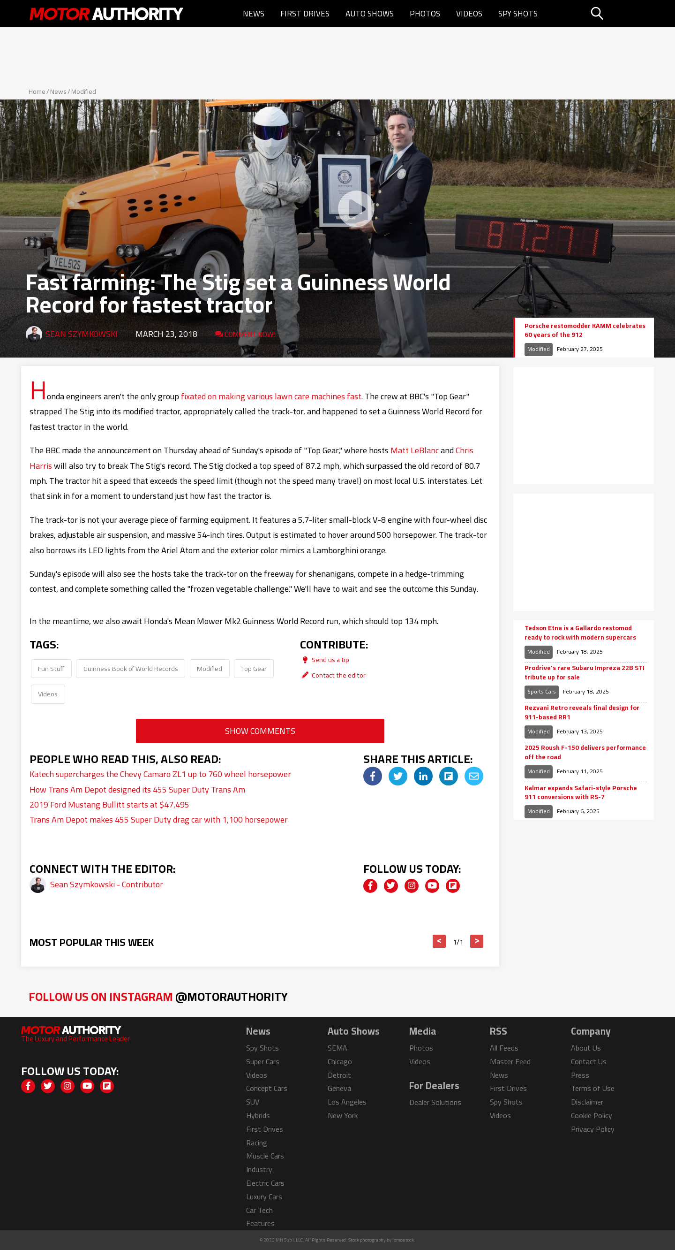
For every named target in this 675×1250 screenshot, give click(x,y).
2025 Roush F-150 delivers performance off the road (585, 752)
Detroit (339, 1075)
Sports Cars (541, 691)
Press (580, 1075)
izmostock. (403, 1239)
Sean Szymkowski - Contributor (106, 884)
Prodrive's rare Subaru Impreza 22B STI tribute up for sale (585, 672)
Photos (425, 13)
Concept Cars (266, 1088)
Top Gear (254, 668)
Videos (469, 13)
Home (37, 91)
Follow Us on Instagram (158, 996)
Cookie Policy (591, 1115)
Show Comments (260, 731)
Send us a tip (324, 659)
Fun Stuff (51, 668)
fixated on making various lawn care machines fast (271, 396)
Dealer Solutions (435, 1102)
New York (343, 1115)
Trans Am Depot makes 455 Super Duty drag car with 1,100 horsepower (159, 819)
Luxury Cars (264, 1196)
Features (260, 1223)
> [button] (477, 941)
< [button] (439, 941)
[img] (372, 776)
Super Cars (262, 1061)
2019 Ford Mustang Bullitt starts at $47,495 (109, 804)
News (253, 13)
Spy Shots (518, 13)
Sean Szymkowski (81, 334)
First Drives (305, 13)
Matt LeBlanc (414, 450)
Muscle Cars (265, 1156)
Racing (256, 1143)
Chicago (340, 1061)
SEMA (337, 1048)
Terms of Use (593, 1088)
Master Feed (510, 1061)
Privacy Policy (593, 1129)
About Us (586, 1048)
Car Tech (259, 1210)
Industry (259, 1169)
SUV (252, 1102)
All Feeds (504, 1048)
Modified (83, 91)
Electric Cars (265, 1183)
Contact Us (589, 1061)
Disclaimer (587, 1102)
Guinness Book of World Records (130, 668)
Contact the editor (333, 675)
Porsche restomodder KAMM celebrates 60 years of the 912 (585, 330)
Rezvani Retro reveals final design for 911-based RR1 (582, 712)
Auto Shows (369, 13)
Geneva (339, 1088)
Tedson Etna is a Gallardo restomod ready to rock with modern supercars (580, 633)
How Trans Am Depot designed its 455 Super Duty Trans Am (137, 789)
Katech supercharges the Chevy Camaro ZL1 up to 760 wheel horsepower (160, 774)
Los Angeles (347, 1102)
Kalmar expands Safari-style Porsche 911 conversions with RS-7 (581, 793)
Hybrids (258, 1115)
